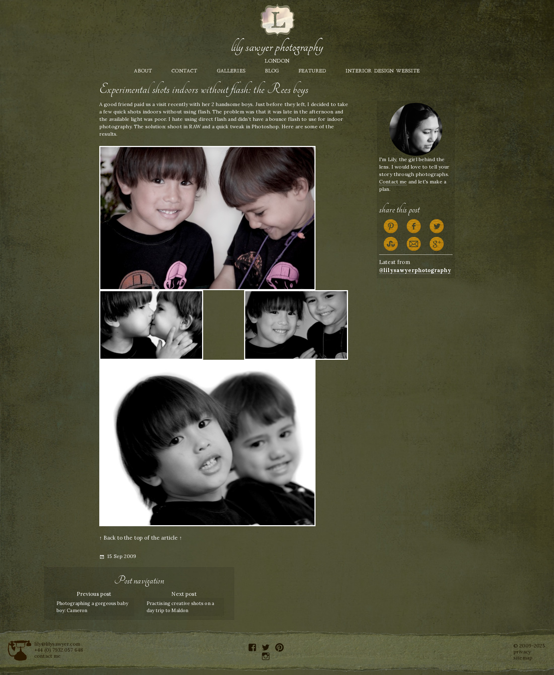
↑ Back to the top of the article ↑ (140, 537)
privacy (522, 651)
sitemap (522, 658)
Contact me (393, 181)
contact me (47, 656)
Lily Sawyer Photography (277, 47)
